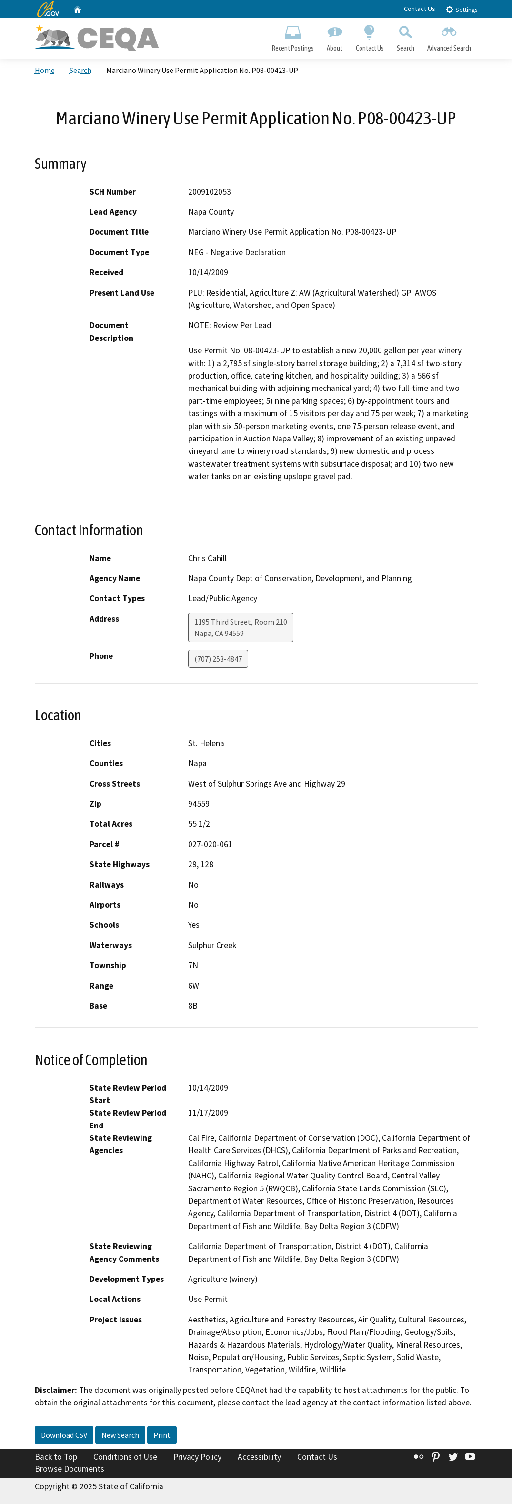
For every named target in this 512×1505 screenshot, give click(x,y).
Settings (461, 9)
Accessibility (259, 1457)
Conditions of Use (125, 1457)
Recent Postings (293, 36)
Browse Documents (69, 1469)
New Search (120, 1435)
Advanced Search (449, 36)
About (335, 36)
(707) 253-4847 (218, 659)
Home (45, 71)
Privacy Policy (197, 1457)
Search (405, 36)
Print (162, 1435)
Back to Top (56, 1457)
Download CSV (64, 1435)
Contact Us (419, 8)
